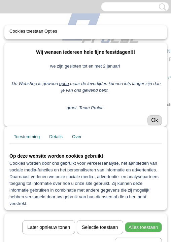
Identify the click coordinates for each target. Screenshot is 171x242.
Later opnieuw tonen (48, 227)
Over (76, 136)
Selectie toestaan (100, 227)
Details (56, 136)
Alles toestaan (143, 227)
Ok (154, 120)
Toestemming (27, 136)
